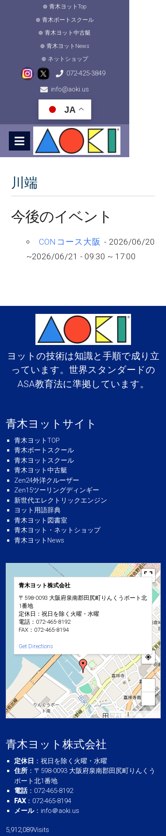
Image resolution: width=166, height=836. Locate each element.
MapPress (118, 675)
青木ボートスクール (113, 6)
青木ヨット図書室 (40, 481)
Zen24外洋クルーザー (46, 441)
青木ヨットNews (116, 19)
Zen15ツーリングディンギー (56, 451)
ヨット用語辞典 (37, 471)
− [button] (148, 659)
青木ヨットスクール (44, 421)
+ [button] (148, 645)
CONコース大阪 (70, 203)
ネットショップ (86, 32)
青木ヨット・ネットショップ (57, 491)
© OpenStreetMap (144, 675)
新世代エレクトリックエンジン (60, 461)
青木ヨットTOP (37, 401)
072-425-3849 (75, 47)
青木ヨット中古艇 (57, 19)
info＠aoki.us (60, 772)
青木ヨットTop (53, 6)
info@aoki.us (134, 47)
